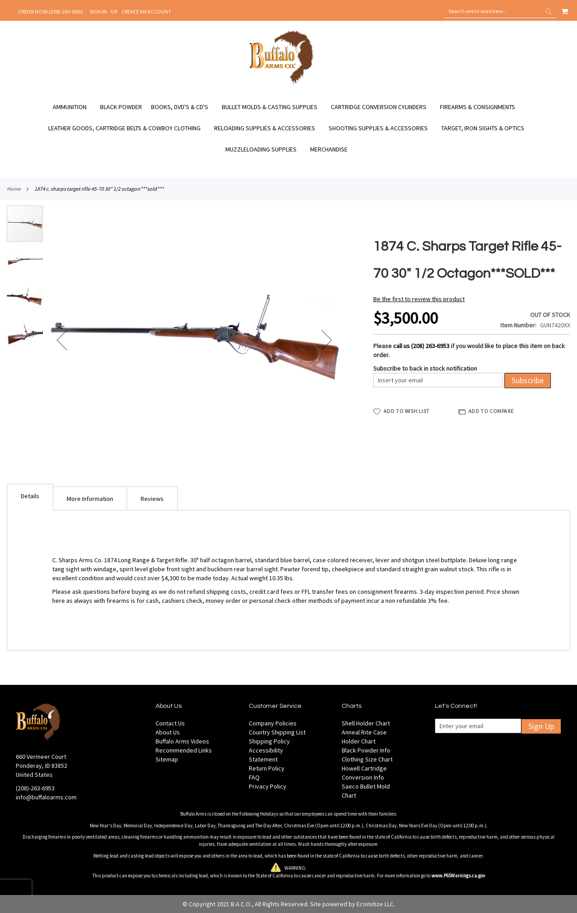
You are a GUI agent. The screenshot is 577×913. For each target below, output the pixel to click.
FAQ (254, 777)
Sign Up (541, 726)
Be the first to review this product (419, 299)
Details (30, 496)
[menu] (288, 128)
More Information (90, 499)
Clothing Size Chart (367, 759)
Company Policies (273, 723)
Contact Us (170, 723)
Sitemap (167, 759)
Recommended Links (184, 750)
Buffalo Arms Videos (182, 741)
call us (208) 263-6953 (421, 346)
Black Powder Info (366, 750)
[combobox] (500, 11)
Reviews (152, 499)
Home (14, 188)
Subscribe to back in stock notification (425, 368)
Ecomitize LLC (375, 904)
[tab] (30, 497)
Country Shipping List (277, 732)
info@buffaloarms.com (46, 797)
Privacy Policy (267, 786)
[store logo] (282, 82)
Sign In (98, 11)
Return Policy (266, 768)
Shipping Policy (269, 741)
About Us (168, 732)
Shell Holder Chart (366, 723)
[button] (62, 340)
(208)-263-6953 (35, 788)
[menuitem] (74, 107)
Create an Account (146, 11)
